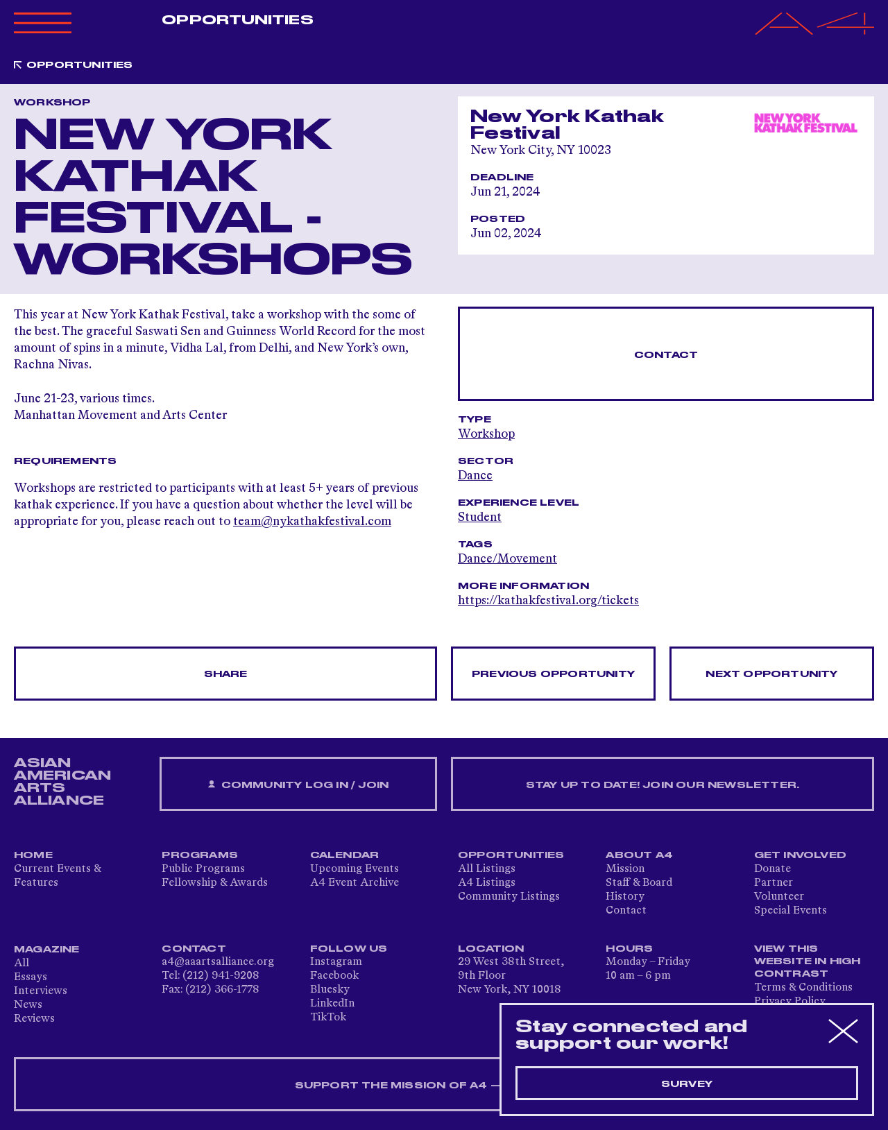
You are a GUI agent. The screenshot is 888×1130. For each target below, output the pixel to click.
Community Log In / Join (298, 784)
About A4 (639, 855)
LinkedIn (332, 1003)
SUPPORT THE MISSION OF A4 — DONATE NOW (444, 1085)
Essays (30, 977)
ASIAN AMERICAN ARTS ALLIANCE (62, 782)
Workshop (486, 434)
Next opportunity (771, 674)
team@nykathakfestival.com (312, 521)
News (28, 1005)
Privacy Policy (790, 1001)
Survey (686, 1084)
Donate (772, 869)
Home (33, 855)
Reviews (34, 1019)
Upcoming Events (354, 869)
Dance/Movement (507, 559)
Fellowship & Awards (215, 883)
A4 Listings (486, 883)
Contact (666, 355)
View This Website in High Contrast (807, 961)
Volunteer (779, 896)
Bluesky (330, 989)
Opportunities (237, 20)
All (21, 963)
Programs (200, 855)
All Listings (486, 869)
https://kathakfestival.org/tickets (548, 600)
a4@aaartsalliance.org (218, 962)
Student (480, 517)
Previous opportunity (553, 674)
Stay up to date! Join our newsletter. (662, 785)
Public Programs (203, 869)
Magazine (47, 949)
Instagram (336, 962)
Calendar (344, 855)
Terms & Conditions (803, 987)
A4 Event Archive (354, 883)
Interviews (40, 991)
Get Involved (800, 855)
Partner (773, 883)
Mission (625, 869)
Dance (475, 476)
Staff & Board (639, 883)
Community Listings (509, 896)
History (625, 896)
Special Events (790, 910)
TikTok (328, 1017)
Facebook (334, 976)
